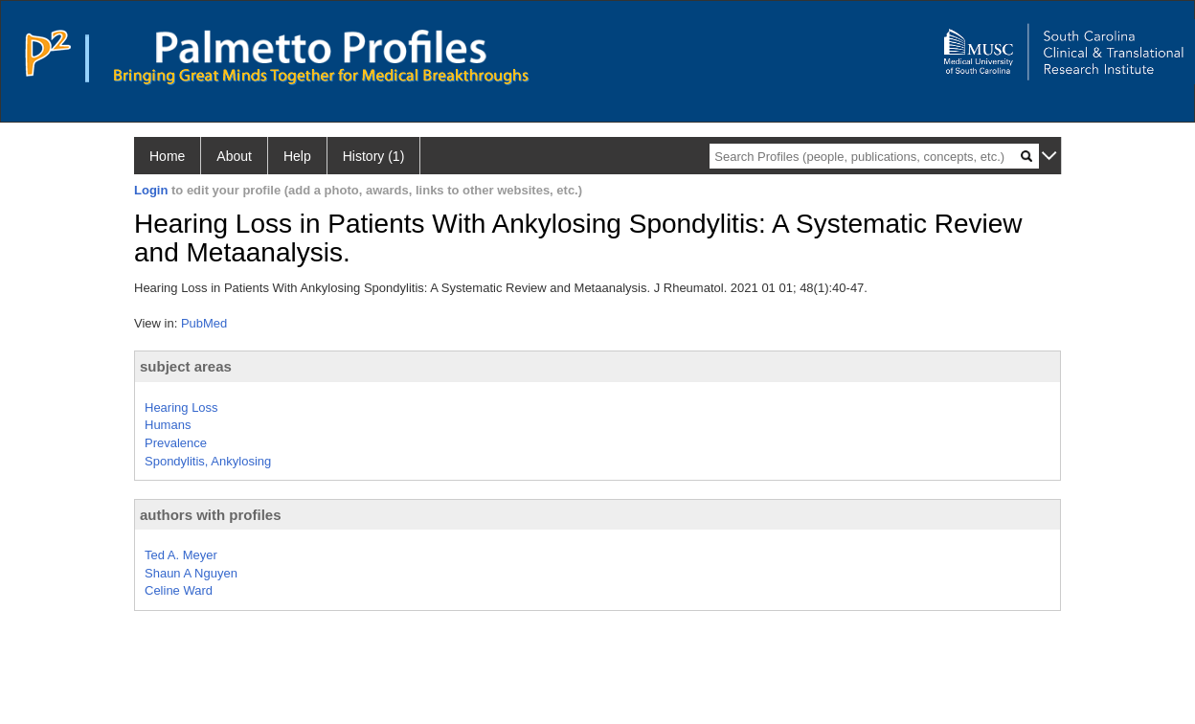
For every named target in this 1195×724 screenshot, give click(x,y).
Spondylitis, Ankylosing (208, 461)
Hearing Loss (181, 407)
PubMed (204, 323)
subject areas (186, 366)
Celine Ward (179, 590)
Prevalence (176, 443)
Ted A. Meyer (181, 555)
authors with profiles (211, 515)
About (234, 156)
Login (151, 190)
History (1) (374, 156)
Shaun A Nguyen (191, 573)
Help (297, 156)
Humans (168, 425)
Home (167, 156)
